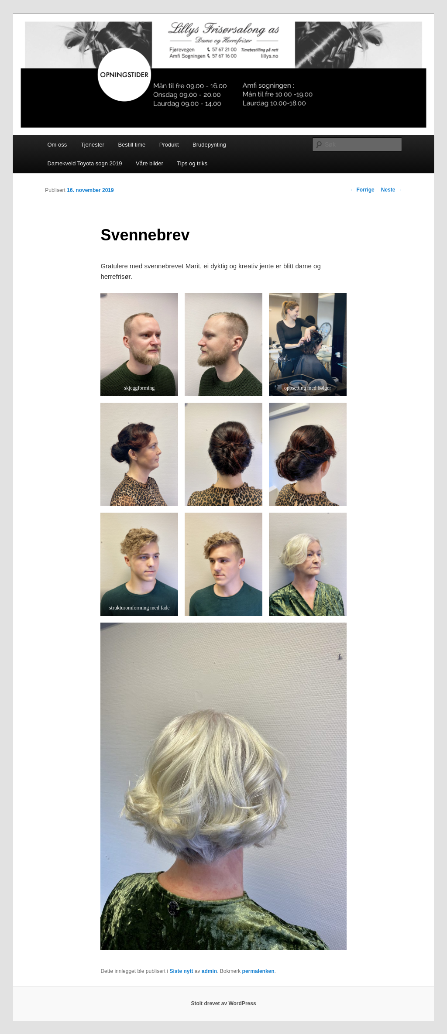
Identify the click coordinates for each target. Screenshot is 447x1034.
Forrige (362, 190)
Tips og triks (192, 163)
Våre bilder (149, 163)
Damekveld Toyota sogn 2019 (84, 163)
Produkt (169, 144)
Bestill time (131, 144)
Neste (391, 190)
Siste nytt (181, 971)
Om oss (57, 144)
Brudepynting (209, 144)
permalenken (258, 971)
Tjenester (92, 144)
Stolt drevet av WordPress (223, 1003)
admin (209, 971)
